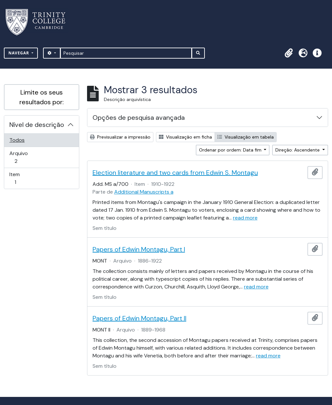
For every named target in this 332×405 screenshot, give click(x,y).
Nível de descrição (36, 124)
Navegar (19, 53)
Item (24, 178)
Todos (17, 140)
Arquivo (25, 157)
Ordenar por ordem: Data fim (231, 150)
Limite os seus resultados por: (41, 97)
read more (245, 217)
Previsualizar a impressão (120, 137)
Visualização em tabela (245, 137)
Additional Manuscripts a (143, 191)
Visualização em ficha (185, 137)
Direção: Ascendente (298, 150)
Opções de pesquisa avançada (139, 117)
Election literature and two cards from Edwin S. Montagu (175, 172)
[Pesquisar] (126, 53)
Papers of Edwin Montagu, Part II (139, 318)
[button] (289, 53)
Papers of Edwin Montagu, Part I (139, 249)
